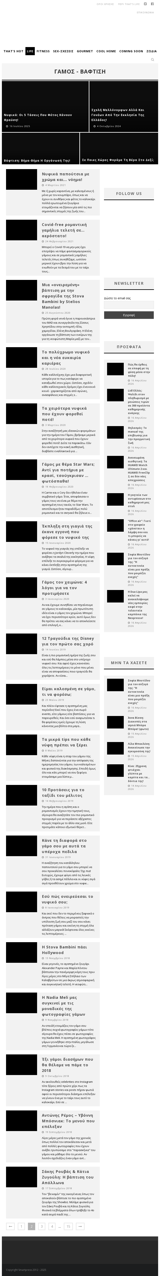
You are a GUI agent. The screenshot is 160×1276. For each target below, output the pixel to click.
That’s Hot (14, 51)
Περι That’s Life (129, 4)
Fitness (43, 51)
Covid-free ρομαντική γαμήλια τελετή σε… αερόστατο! (64, 230)
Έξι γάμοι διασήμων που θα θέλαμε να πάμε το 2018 (67, 1065)
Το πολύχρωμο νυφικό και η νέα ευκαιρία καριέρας (66, 357)
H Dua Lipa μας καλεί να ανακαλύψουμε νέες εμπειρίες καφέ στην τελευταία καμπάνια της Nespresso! (138, 605)
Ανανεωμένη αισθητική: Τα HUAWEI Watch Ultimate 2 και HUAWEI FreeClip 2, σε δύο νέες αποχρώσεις (139, 469)
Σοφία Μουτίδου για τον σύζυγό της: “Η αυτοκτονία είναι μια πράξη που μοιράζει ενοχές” (139, 566)
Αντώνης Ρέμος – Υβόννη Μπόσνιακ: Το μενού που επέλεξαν (68, 1121)
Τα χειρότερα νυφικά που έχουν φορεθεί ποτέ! (64, 414)
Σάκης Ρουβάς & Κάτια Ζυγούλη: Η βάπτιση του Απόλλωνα (68, 1177)
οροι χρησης (105, 4)
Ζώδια (151, 51)
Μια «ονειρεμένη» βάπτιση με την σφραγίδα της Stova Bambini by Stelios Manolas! (63, 296)
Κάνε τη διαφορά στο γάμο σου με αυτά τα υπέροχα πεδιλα (64, 846)
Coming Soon (131, 51)
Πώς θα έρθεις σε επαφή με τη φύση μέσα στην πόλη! (139, 370)
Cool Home (106, 51)
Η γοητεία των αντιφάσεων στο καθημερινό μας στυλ (139, 500)
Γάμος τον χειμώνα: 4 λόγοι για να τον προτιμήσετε (64, 588)
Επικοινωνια (145, 12)
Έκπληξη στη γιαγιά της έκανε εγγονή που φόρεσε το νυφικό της (67, 532)
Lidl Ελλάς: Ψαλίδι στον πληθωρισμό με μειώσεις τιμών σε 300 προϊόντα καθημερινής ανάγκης (139, 402)
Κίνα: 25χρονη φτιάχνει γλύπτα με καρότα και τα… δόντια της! (139, 773)
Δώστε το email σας (117, 298)
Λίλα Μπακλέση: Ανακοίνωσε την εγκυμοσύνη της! (139, 747)
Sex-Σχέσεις (63, 51)
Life (30, 51)
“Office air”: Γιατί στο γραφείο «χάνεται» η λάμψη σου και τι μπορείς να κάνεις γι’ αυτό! (139, 530)
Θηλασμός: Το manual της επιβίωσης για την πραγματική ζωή (139, 435)
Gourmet (85, 51)
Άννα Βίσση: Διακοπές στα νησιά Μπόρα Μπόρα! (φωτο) (138, 723)
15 (68, 1226)
